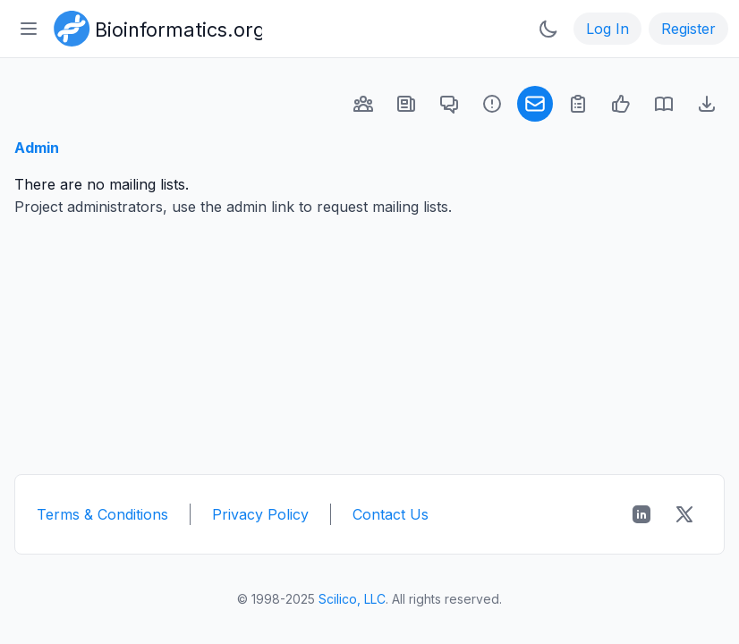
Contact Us (391, 514)
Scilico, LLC (352, 598)
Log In (607, 29)
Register (688, 29)
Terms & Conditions (102, 514)
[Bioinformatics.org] (154, 27)
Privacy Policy (260, 514)
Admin (36, 148)
